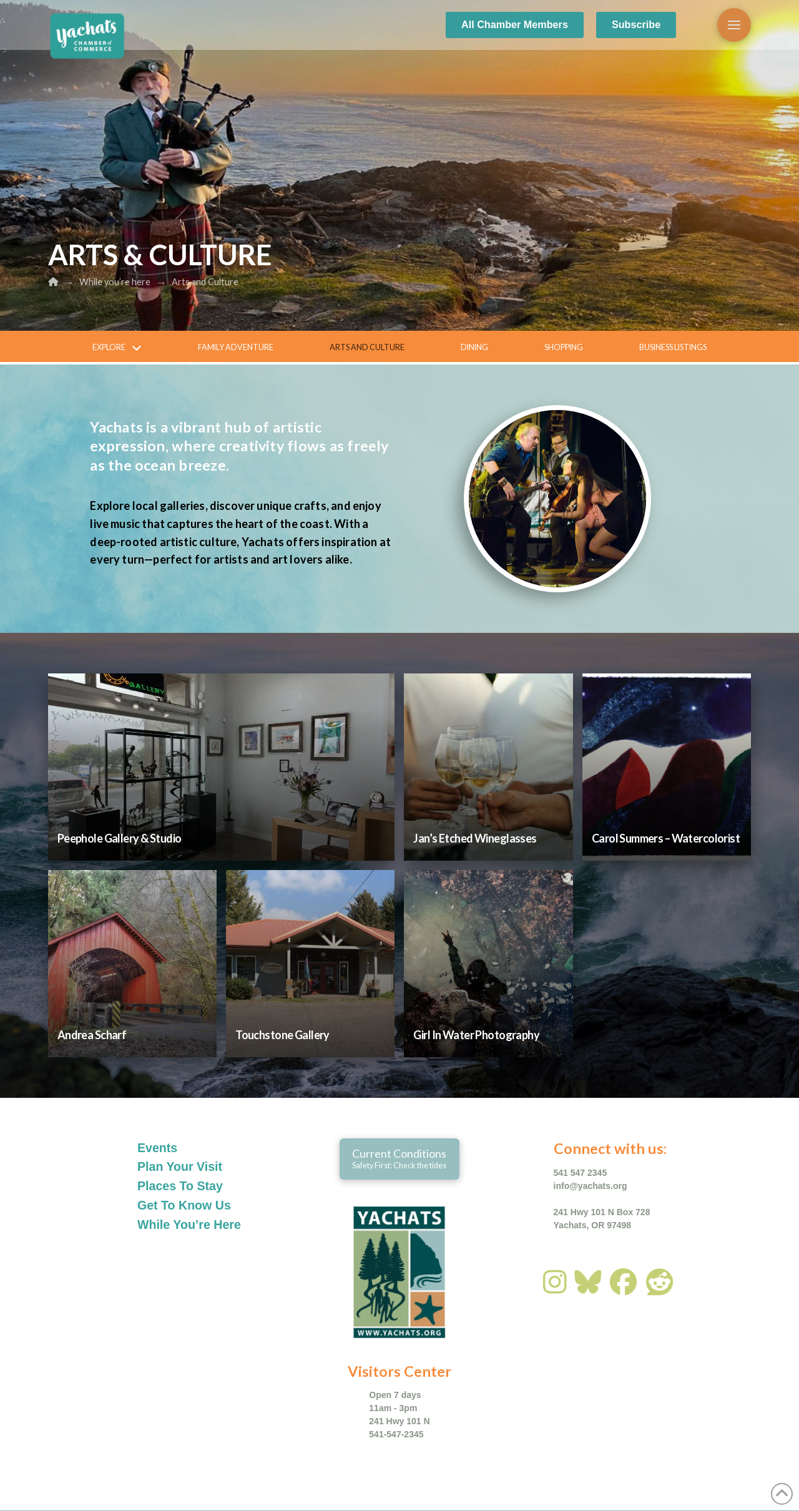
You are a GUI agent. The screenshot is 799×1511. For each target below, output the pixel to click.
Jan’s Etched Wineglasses (474, 838)
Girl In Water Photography (476, 1035)
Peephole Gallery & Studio (119, 838)
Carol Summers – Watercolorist (666, 838)
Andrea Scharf (92, 1035)
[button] (734, 25)
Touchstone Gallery (282, 1035)
